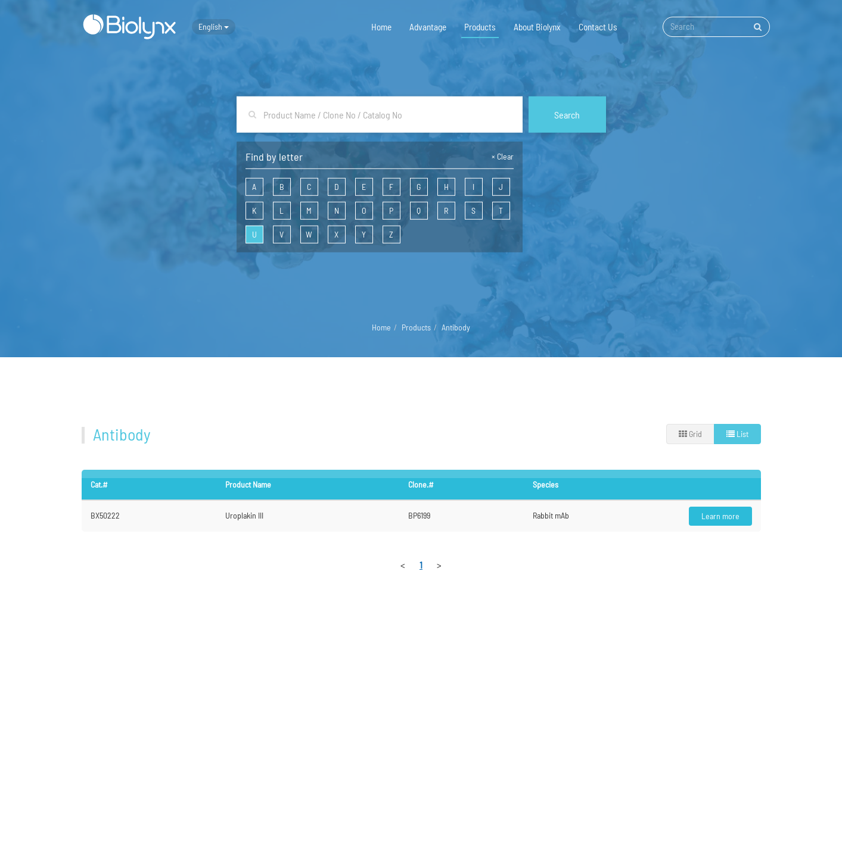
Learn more (720, 516)
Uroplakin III (244, 515)
